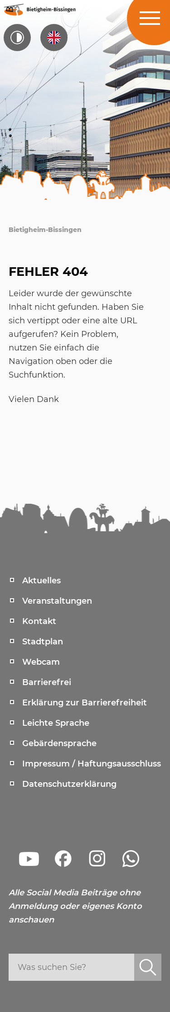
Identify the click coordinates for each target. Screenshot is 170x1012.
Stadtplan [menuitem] (42, 642)
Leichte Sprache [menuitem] (55, 723)
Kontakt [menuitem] (39, 621)
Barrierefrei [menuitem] (46, 682)
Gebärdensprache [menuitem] (59, 743)
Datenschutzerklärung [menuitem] (69, 784)
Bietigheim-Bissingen (45, 230)
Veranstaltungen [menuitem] (57, 601)
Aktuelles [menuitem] (41, 581)
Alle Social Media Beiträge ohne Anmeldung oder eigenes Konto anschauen (75, 906)
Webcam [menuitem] (41, 662)
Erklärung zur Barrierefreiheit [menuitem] (84, 703)
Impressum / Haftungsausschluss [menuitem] (91, 764)
